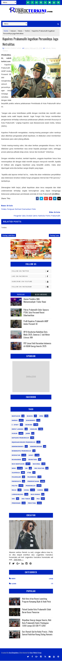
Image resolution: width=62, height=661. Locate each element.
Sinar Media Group (35, 653)
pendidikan (16, 503)
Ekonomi (28, 425)
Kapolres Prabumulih (20, 438)
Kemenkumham (36, 447)
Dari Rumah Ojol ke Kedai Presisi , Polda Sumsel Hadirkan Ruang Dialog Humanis (37, 633)
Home (6, 31)
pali (38, 499)
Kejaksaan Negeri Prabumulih (23, 442)
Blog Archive (41, 294)
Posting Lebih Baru (8, 235)
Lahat (31, 455)
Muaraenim (16, 460)
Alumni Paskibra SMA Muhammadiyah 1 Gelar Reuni (35, 301)
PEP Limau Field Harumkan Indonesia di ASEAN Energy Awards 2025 (37, 345)
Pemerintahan (33, 482)
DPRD (41, 416)
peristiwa (32, 503)
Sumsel (40, 490)
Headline (33, 429)
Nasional (36, 464)
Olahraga (16, 473)
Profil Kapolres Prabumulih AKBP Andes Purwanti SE (36, 323)
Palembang (31, 477)
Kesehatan (16, 455)
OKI (26, 469)
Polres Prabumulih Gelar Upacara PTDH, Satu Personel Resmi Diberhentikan (36, 313)
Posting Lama (54, 235)
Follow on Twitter (31, 271)
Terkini (27, 31)
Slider (13, 584)
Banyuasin (16, 416)
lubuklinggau (17, 495)
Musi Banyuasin (18, 464)
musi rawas (35, 495)
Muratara (32, 460)
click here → (19, 560)
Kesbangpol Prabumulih (21, 451)
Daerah (15, 421)
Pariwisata (16, 482)
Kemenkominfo (17, 447)
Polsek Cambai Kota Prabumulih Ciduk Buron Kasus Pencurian (36, 611)
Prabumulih (30, 486)
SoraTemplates (14, 653)
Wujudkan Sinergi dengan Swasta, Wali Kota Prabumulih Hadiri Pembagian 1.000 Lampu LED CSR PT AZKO (36, 623)
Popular (21, 294)
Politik (14, 486)
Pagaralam (16, 477)
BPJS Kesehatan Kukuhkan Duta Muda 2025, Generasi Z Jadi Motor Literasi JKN (37, 335)
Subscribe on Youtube (31, 282)
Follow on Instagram (31, 287)
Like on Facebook (31, 277)
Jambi (28, 434)
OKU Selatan (39, 469)
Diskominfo (30, 421)
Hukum (13, 31)
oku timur (26, 499)
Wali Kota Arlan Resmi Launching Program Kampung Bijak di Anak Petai (36, 600)
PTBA (29, 473)
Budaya (30, 416)
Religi (14, 490)
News (20, 31)
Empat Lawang (17, 429)
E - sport (15, 425)
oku (13, 499)
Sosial (26, 490)
